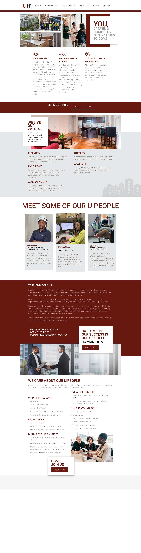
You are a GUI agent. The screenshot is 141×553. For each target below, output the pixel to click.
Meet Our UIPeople (68, 6)
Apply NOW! (90, 347)
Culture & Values (51, 6)
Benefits (96, 6)
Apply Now (107, 6)
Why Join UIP (84, 6)
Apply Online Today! (83, 106)
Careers (38, 6)
